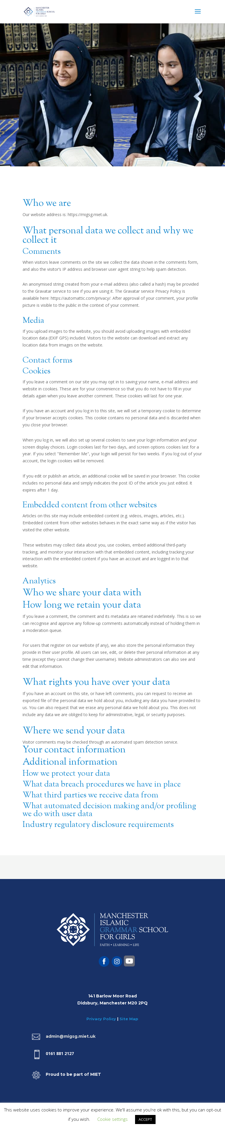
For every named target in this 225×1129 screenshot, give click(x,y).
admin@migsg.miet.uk (71, 1036)
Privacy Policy (101, 1018)
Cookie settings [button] (112, 1119)
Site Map (129, 1018)
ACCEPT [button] (145, 1119)
